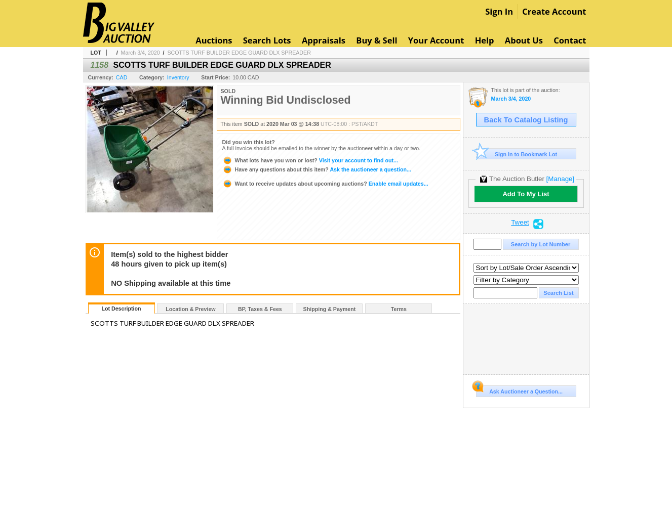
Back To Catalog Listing (526, 120)
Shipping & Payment (329, 309)
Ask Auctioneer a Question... (519, 389)
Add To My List (525, 194)
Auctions (213, 40)
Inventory (178, 77)
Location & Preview (190, 309)
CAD (122, 77)
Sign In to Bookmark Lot (517, 154)
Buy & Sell (376, 40)
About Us (524, 40)
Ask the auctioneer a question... (316, 169)
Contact (570, 40)
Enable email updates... (325, 184)
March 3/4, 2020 (140, 53)
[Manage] (560, 179)
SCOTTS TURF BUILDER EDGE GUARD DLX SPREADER (238, 53)
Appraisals (323, 40)
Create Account (554, 11)
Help (484, 40)
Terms (399, 309)
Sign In (499, 11)
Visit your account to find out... (310, 160)
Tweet (520, 222)
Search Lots (267, 40)
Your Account (436, 40)
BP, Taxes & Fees (260, 309)
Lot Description (121, 308)
